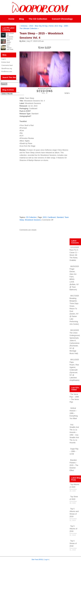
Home (11, 19)
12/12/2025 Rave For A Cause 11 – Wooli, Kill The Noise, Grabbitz (74, 253)
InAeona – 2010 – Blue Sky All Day (34, 26)
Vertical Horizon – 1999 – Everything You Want (74, 413)
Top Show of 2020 (74, 498)
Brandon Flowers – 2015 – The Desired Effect (74, 465)
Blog (21, 19)
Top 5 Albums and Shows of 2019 (74, 513)
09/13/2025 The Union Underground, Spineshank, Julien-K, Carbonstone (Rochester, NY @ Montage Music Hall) (75, 341)
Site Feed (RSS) (37, 559)
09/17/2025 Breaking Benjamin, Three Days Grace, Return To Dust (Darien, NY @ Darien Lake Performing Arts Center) (74, 310)
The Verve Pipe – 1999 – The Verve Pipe (74, 398)
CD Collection (31, 217)
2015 (45, 217)
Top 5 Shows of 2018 (73, 543)
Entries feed (5, 62)
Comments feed (7, 65)
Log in (3, 59)
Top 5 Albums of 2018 (73, 528)
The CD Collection (38, 19)
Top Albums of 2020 (74, 485)
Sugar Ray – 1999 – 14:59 (74, 451)
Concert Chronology (62, 19)
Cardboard (52, 217)
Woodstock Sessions (33, 220)
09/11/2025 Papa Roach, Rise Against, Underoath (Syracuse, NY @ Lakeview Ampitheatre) (74, 370)
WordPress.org (6, 68)
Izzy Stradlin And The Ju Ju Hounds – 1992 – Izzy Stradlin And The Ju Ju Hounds (74, 434)
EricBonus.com (6, 71)
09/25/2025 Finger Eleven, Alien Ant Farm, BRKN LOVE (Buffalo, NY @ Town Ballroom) (74, 278)
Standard (60, 217)
